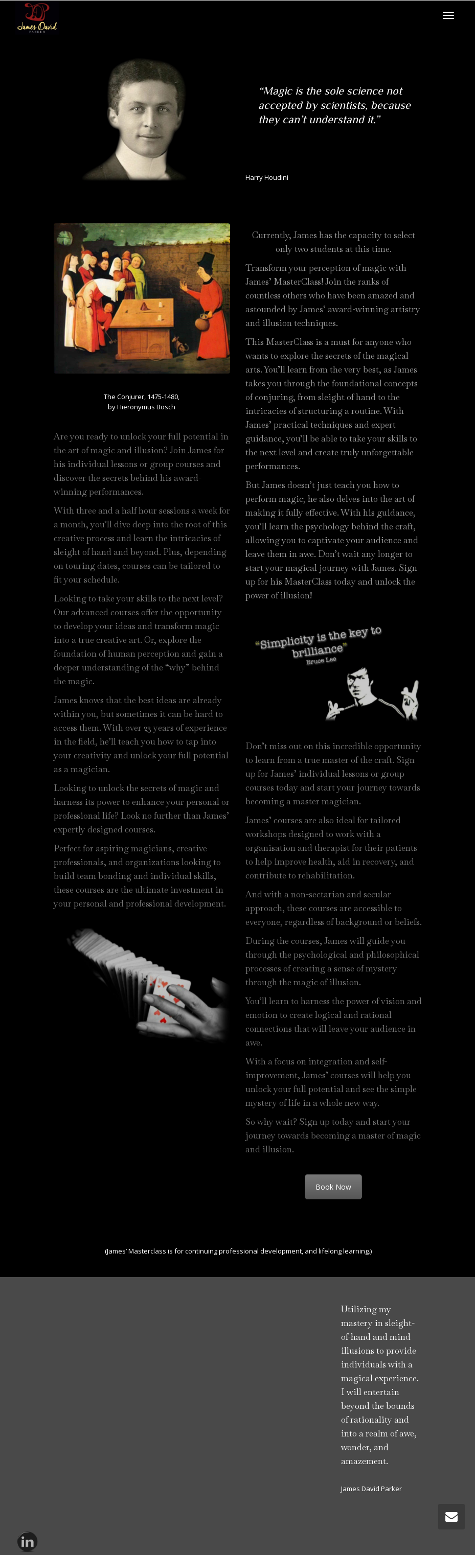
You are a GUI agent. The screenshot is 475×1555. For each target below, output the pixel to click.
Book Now (333, 1187)
